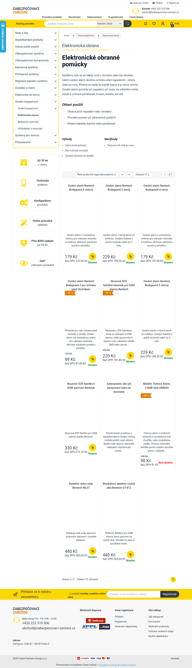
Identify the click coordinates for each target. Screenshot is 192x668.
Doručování (74, 17)
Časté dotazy (136, 17)
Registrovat (170, 594)
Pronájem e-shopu (107, 664)
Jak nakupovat (156, 616)
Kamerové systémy (26, 67)
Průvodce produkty (52, 17)
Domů (66, 36)
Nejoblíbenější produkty (29, 39)
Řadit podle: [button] (96, 174)
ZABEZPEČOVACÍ (26, 10)
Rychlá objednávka (158, 636)
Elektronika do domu (27, 94)
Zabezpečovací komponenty (32, 60)
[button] (162, 23)
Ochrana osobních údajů (161, 631)
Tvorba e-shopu (128, 664)
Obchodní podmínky (158, 626)
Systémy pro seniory (27, 135)
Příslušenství (23, 142)
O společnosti (115, 17)
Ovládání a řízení (25, 88)
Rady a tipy (21, 33)
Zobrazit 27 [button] (142, 174)
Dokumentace (94, 17)
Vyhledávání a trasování (30, 128)
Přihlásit (119, 616)
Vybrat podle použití (27, 46)
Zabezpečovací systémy (29, 53)
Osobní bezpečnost (26, 101)
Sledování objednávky (126, 626)
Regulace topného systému (31, 81)
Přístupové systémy (27, 74)
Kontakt (146, 8)
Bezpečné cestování (28, 122)
